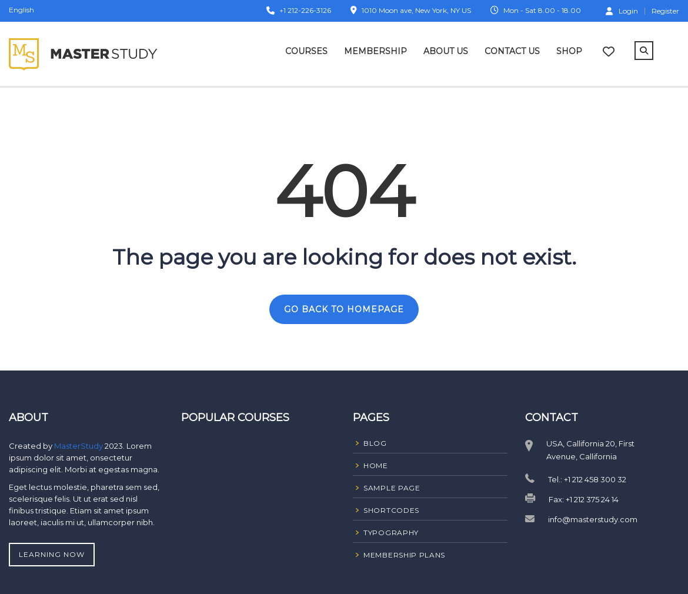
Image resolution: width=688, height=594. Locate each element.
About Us (445, 51)
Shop (569, 51)
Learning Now (52, 554)
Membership (375, 51)
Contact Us (512, 51)
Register (665, 11)
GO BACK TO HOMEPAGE (344, 309)
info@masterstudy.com (592, 519)
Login (622, 10)
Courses (306, 51)
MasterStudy (79, 445)
